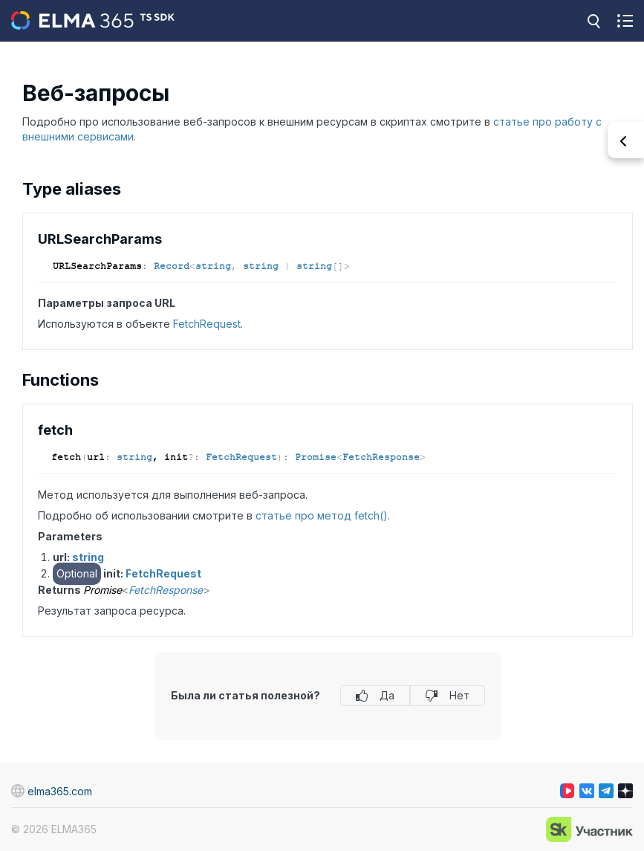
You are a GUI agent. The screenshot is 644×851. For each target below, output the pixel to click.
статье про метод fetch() (322, 515)
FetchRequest (207, 323)
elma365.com (51, 790)
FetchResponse (381, 457)
